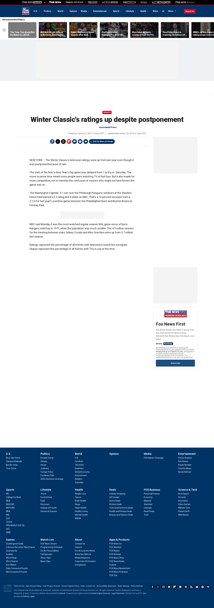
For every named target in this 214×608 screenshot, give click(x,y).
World (61, 11)
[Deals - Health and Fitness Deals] (120, 511)
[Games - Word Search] (12, 561)
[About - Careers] (78, 547)
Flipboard (69, 141)
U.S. (36, 11)
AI (163, 11)
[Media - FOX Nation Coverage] (154, 458)
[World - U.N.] (76, 458)
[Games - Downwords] (11, 551)
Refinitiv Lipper (29, 596)
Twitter (57, 141)
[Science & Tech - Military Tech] (184, 508)
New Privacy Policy (33, 586)
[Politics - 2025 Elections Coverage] (52, 479)
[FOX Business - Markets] (147, 501)
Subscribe (175, 363)
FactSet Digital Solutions (100, 593)
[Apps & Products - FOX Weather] (115, 547)
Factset (62, 593)
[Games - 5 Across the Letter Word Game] (20, 547)
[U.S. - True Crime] (11, 468)
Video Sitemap (137, 586)
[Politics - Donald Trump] (47, 458)
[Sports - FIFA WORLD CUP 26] (15, 525)
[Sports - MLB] (8, 501)
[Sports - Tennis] (9, 522)
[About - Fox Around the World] (85, 551)
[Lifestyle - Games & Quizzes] (49, 511)
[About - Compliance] (80, 565)
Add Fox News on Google (103, 141)
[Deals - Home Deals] (115, 501)
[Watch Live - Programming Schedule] (52, 547)
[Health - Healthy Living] (81, 511)
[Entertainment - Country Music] (184, 468)
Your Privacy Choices (51, 586)
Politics (48, 11)
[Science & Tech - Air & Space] (183, 494)
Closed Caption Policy (70, 586)
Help (82, 586)
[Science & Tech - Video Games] (184, 504)
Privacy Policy (161, 351)
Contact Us (90, 586)
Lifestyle (130, 11)
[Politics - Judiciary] (45, 468)
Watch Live (47, 539)
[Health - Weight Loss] (80, 494)
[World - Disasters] (79, 468)
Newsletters (197, 587)
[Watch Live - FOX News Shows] (49, 544)
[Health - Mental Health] (81, 515)
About (78, 539)
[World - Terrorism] (79, 465)
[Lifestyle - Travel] (43, 494)
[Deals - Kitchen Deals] (115, 504)
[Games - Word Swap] (11, 558)
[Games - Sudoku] (9, 554)
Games (10, 539)
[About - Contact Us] (80, 544)
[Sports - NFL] (7, 494)
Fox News (25, 11)
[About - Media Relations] (82, 558)
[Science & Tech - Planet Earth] (184, 511)
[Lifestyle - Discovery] (45, 504)
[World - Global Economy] (82, 472)
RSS (191, 587)
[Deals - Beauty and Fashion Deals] (121, 515)
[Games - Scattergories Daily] (14, 544)
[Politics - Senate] (44, 461)
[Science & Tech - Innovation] (183, 501)
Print (80, 141)
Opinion (73, 11)
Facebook (52, 141)
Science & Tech (187, 489)
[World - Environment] (81, 475)
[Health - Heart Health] (80, 508)
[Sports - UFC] (8, 529)
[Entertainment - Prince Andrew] (185, 458)
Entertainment (100, 11)
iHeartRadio (208, 587)
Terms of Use (177, 351)
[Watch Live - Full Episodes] (46, 554)
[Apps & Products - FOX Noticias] (115, 554)
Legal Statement (118, 593)
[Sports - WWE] (8, 532)
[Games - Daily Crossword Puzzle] (17, 568)
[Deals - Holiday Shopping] (117, 494)
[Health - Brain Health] (80, 501)
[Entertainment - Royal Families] (184, 465)
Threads (63, 141)
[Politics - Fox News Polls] (47, 475)
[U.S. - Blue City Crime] (13, 458)
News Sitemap (123, 586)
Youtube (169, 587)
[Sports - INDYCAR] (10, 508)
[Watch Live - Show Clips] (46, 558)
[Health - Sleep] (77, 504)
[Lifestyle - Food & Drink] (46, 497)
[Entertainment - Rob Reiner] (183, 461)
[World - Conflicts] (79, 461)
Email (85, 141)
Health (143, 11)
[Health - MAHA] (78, 518)
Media (84, 11)
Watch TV (189, 11)
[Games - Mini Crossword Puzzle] (16, 572)
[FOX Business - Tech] (146, 515)
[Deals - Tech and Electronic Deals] (121, 508)
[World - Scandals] (79, 482)
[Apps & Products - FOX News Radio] (116, 561)
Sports (116, 11)
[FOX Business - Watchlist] (148, 504)
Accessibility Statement (106, 586)
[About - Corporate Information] (85, 561)
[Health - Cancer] (78, 497)
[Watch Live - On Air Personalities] (50, 551)
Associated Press (108, 127)
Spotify (202, 587)
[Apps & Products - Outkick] (112, 565)
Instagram (163, 587)
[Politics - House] (43, 465)
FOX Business (152, 489)
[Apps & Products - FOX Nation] (114, 551)
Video (155, 11)
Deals (112, 489)
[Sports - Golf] (8, 518)
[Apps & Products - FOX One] (113, 575)
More (170, 11)
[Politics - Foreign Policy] (47, 472)
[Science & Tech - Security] (182, 497)
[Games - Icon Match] (11, 565)
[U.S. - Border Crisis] (12, 465)
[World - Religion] (78, 479)
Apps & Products (119, 539)
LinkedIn (180, 587)
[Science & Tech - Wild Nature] (183, 515)
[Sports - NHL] (8, 515)
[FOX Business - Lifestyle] (148, 508)
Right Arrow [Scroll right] (208, 30)
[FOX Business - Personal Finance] (152, 494)
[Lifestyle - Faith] (43, 501)
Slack (186, 587)
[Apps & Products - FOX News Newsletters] (119, 568)
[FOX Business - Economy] (148, 497)
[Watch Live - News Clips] (45, 561)
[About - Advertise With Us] (83, 554)
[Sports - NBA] (8, 511)
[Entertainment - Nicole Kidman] (184, 472)
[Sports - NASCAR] (10, 504)
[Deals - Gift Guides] (114, 497)
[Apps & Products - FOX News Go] (115, 544)
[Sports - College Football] (13, 497)
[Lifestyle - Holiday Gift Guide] (49, 508)
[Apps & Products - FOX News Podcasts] (118, 572)
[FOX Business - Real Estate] (149, 511)
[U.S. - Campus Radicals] (14, 461)
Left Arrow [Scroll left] (4, 30)
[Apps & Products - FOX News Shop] (116, 558)
